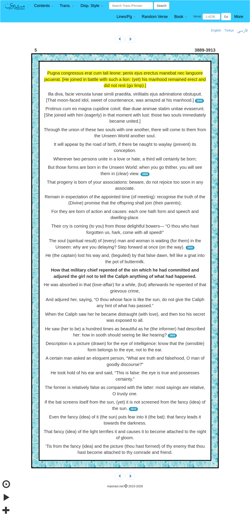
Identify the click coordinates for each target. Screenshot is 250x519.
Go (226, 16)
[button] (43, 5)
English (216, 30)
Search (161, 5)
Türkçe (229, 30)
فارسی (242, 30)
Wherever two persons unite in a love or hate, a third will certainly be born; (125, 159)
